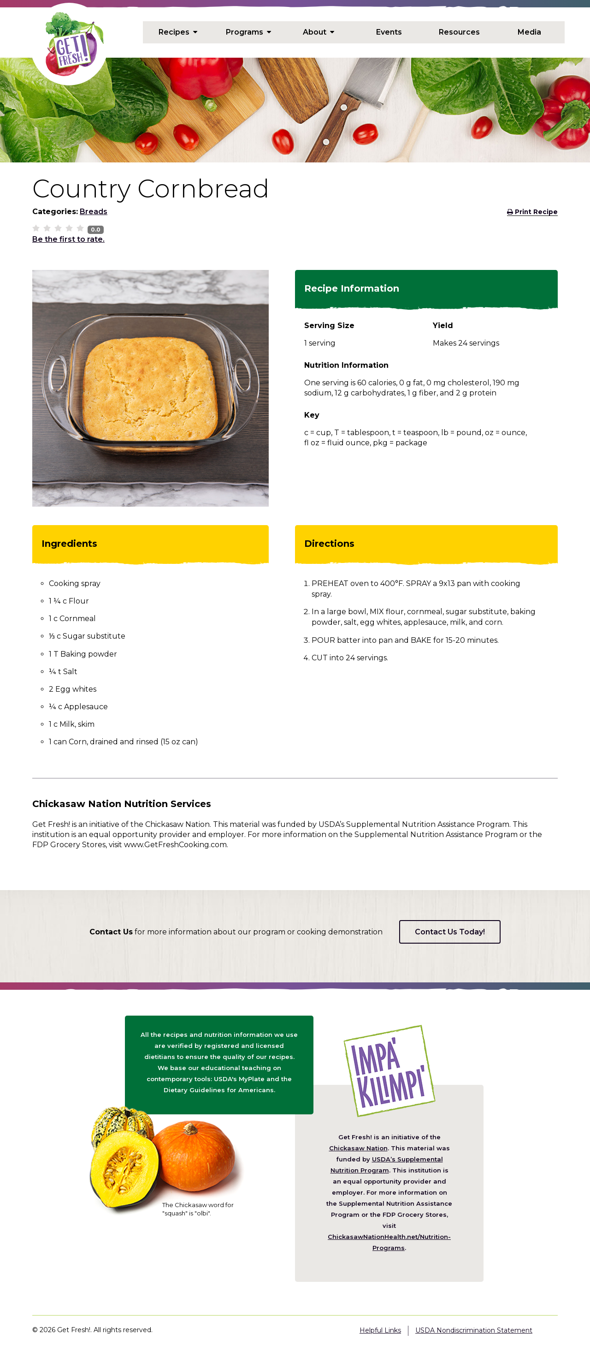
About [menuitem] (319, 32)
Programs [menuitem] (248, 32)
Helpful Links (380, 1330)
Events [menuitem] (389, 32)
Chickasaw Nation (358, 1148)
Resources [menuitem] (459, 32)
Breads (93, 211)
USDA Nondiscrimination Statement (473, 1330)
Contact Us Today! (450, 931)
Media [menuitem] (529, 32)
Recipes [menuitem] (178, 32)
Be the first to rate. (68, 239)
